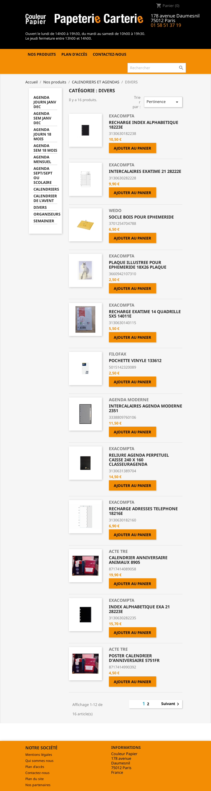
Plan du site (34, 779)
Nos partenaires (37, 785)
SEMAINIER (43, 221)
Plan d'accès (74, 54)
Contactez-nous (109, 54)
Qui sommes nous (39, 760)
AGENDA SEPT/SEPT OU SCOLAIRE (42, 175)
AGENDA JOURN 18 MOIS (42, 134)
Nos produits (42, 54)
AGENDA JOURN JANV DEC (44, 102)
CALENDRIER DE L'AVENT (45, 198)
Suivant (171, 704)
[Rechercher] (156, 68)
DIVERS (40, 207)
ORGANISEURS (45, 214)
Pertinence (163, 102)
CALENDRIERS (45, 189)
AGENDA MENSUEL (42, 159)
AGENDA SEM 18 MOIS (45, 148)
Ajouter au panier (132, 148)
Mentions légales (38, 754)
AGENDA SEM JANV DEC (42, 118)
